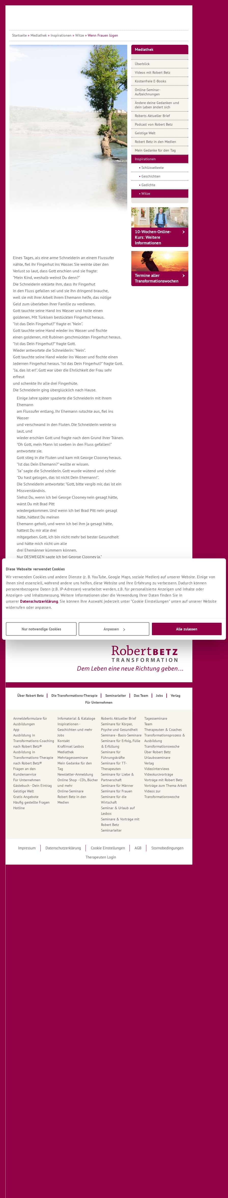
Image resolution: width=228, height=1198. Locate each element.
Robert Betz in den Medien (170, 141)
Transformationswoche (177, 746)
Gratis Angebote (41, 796)
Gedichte (163, 185)
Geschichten (166, 176)
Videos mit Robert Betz (168, 72)
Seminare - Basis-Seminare (136, 735)
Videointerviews (172, 768)
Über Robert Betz (173, 752)
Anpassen (114, 629)
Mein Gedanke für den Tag (170, 150)
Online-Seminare (86, 791)
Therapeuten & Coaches (178, 729)
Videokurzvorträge (174, 774)
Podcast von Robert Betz (169, 124)
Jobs (76, 735)
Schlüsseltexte (168, 167)
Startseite (34, 35)
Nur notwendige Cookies (41, 629)
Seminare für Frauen (132, 791)
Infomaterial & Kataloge (91, 718)
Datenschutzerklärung (39, 601)
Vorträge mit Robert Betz (179, 780)
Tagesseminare (171, 718)
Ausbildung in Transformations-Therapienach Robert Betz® (48, 757)
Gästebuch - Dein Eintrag (47, 785)
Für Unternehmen (42, 780)
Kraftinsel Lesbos (86, 746)
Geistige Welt (160, 133)
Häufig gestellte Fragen (46, 802)
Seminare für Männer (132, 785)
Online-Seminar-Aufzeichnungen (163, 91)
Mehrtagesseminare (88, 757)
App (31, 729)
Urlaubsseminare (173, 757)
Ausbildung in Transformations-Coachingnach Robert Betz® (48, 741)
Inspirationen (76, 35)
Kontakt (79, 740)
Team (163, 724)
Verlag (164, 763)
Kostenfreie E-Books (165, 81)
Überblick (157, 64)
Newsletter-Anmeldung (90, 774)
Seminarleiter (126, 830)
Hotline (34, 808)
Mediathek (54, 35)
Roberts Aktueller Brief (167, 115)
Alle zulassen (186, 629)
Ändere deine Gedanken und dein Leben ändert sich (172, 104)
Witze (95, 35)
